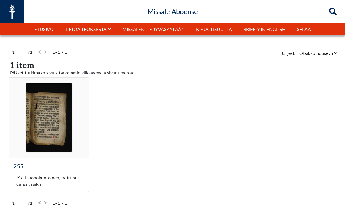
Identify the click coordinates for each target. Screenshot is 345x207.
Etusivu (43, 29)
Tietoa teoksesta (86, 29)
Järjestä (289, 53)
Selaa (304, 29)
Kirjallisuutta (214, 29)
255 (18, 166)
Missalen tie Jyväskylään (153, 29)
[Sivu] (17, 52)
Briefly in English (264, 29)
